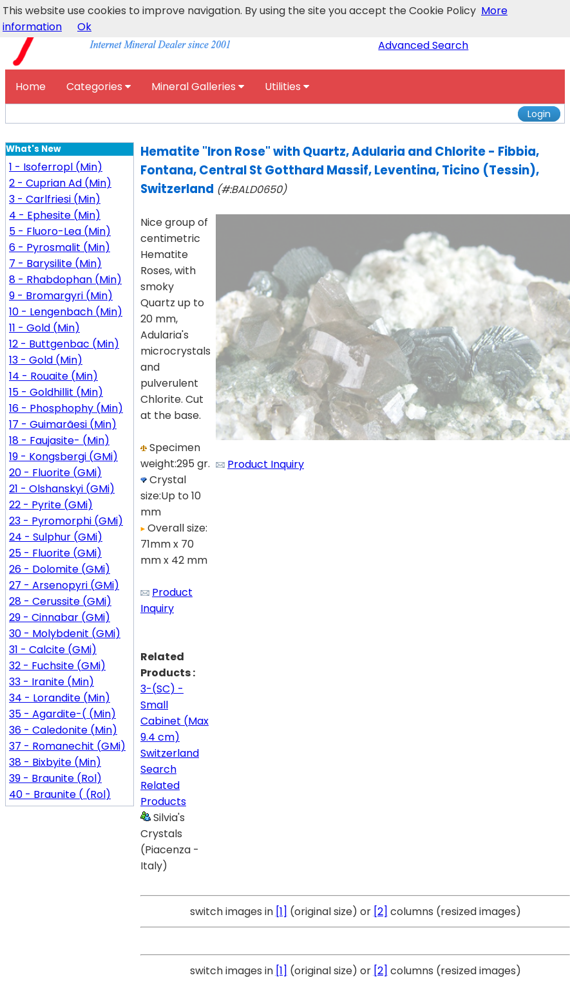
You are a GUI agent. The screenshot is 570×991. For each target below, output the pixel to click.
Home (30, 86)
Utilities (287, 86)
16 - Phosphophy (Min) (66, 408)
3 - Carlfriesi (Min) (54, 199)
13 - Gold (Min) (45, 360)
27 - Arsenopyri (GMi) (64, 585)
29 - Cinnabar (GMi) (59, 617)
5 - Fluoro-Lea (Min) (60, 231)
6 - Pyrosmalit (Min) (59, 247)
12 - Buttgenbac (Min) (64, 344)
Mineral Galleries (197, 86)
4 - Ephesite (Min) (54, 215)
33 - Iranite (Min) (51, 681)
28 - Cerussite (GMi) (60, 601)
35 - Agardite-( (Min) (62, 714)
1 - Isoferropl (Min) (55, 167)
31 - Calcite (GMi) (53, 649)
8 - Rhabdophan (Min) (65, 279)
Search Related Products (163, 785)
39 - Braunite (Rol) (55, 778)
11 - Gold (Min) (44, 327)
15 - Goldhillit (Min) (56, 392)
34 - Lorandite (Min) (59, 697)
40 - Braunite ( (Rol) (60, 794)
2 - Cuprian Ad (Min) (60, 183)
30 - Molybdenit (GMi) (64, 633)
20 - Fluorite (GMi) (55, 472)
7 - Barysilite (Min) (55, 263)
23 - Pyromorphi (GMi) (66, 521)
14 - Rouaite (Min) (53, 376)
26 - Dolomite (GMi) (59, 569)
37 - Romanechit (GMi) (67, 746)
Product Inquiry (265, 464)
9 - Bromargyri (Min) (61, 295)
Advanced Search (423, 45)
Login (539, 113)
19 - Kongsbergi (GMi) (63, 456)
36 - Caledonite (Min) (63, 730)
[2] (381, 911)
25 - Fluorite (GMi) (55, 553)
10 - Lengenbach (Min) (65, 311)
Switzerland (169, 753)
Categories (98, 86)
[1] (281, 911)
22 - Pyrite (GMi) (51, 504)
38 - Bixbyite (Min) (55, 762)
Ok (84, 26)
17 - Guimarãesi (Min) (63, 424)
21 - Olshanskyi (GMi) (62, 488)
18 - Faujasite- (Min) (59, 440)
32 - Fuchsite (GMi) (57, 665)
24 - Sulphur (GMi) (55, 537)
